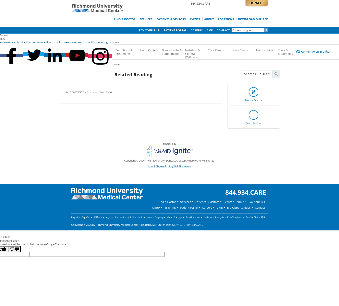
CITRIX (156, 207)
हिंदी (262, 217)
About (206, 19)
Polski (188, 217)
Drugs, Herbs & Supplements (172, 52)
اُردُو (180, 217)
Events (191, 19)
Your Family (216, 50)
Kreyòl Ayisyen (234, 217)
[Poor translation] (14, 249)
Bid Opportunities (239, 207)
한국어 (130, 217)
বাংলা (197, 217)
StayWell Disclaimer (179, 166)
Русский (119, 217)
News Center (240, 50)
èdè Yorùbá (251, 217)
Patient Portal (172, 30)
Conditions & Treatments (123, 52)
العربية (109, 217)
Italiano (207, 217)
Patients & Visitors (166, 19)
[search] (257, 74)
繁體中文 (98, 217)
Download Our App (252, 19)
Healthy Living (264, 50)
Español (86, 217)
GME (208, 30)
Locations (223, 19)
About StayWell (157, 166)
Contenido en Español (315, 51)
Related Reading (133, 74)
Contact (222, 30)
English (75, 217)
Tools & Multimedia (285, 52)
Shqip (140, 217)
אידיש (149, 217)
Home (117, 64)
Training (170, 207)
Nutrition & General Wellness (192, 53)
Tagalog (159, 217)
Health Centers (148, 50)
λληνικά (170, 217)
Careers (194, 30)
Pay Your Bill (145, 30)
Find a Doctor (118, 19)
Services (140, 19)
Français (219, 217)
